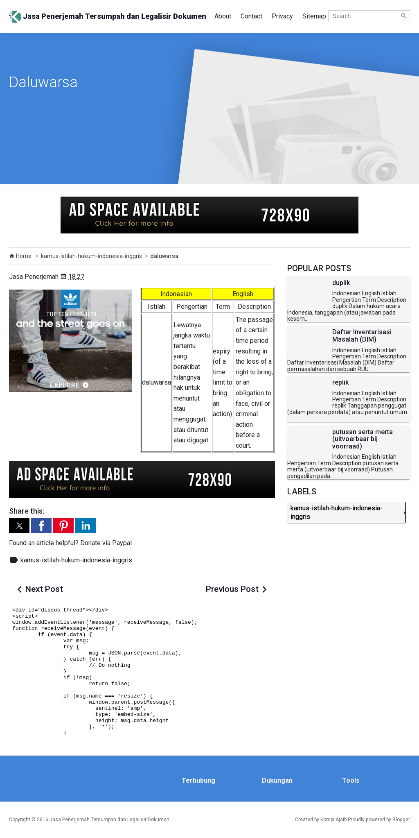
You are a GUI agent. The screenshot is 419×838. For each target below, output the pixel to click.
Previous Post (232, 589)
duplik (341, 283)
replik (340, 382)
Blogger (401, 819)
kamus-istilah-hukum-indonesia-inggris (76, 560)
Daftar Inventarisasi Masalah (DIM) (362, 335)
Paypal (122, 543)
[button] (19, 525)
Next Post (44, 589)
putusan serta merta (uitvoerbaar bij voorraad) (362, 439)
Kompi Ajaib (333, 819)
